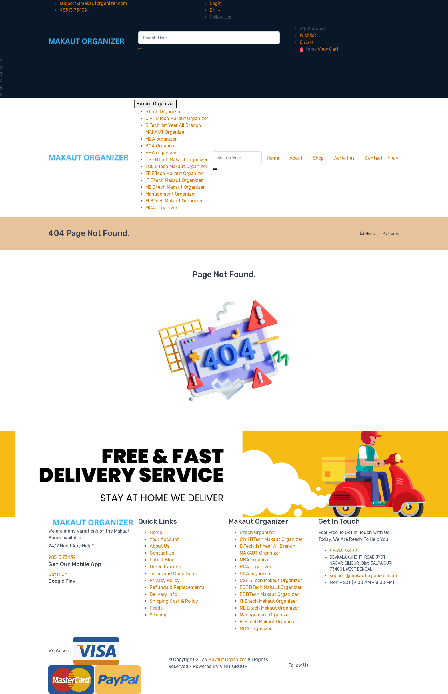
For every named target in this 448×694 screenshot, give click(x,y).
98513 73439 (73, 10)
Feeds (156, 608)
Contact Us (162, 553)
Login (216, 3)
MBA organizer (255, 560)
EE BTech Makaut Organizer (269, 594)
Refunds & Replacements (177, 587)
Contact (374, 158)
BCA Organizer (255, 566)
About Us (159, 546)
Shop (318, 158)
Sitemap (158, 615)
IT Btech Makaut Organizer (268, 601)
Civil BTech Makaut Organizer (271, 539)
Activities (344, 158)
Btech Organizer (257, 532)
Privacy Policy (165, 580)
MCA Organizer (256, 628)
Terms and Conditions (173, 573)
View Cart (328, 49)
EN (213, 10)
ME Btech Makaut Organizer (269, 608)
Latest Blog (162, 560)
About (296, 158)
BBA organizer (255, 573)
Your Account (164, 539)
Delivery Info (163, 594)
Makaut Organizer (227, 659)
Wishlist (308, 35)
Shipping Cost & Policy (174, 601)
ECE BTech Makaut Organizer (271, 587)
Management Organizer (265, 615)
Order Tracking (165, 566)
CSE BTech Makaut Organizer (271, 580)
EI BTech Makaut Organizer (268, 621)
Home (273, 158)
